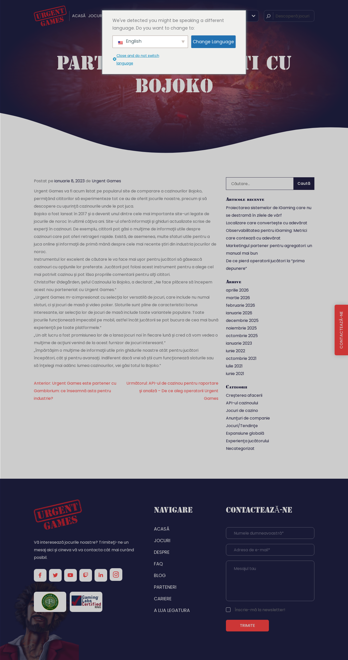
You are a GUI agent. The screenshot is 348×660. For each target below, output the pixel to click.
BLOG (160, 575)
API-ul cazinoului (242, 403)
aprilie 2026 (237, 290)
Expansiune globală (245, 433)
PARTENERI (165, 587)
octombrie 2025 (242, 336)
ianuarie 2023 (239, 343)
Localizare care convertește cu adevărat (266, 223)
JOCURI (95, 16)
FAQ (158, 564)
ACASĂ (79, 16)
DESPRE (162, 552)
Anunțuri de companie (248, 418)
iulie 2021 (234, 366)
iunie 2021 (235, 374)
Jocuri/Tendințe (242, 426)
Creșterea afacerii (244, 395)
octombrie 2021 (241, 358)
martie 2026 (238, 298)
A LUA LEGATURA (172, 610)
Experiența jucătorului (247, 441)
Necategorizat (240, 448)
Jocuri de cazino (242, 410)
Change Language (213, 42)
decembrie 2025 (242, 320)
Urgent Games (106, 181)
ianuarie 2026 (239, 313)
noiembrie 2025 (241, 328)
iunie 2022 (235, 351)
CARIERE (163, 599)
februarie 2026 (240, 305)
